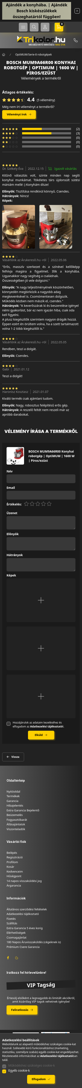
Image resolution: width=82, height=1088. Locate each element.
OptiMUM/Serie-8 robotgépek (33, 54)
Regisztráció (15, 857)
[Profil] (45, 27)
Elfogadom (39, 1079)
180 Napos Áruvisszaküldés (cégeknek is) (34, 942)
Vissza (15, 757)
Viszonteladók (16, 829)
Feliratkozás (19, 1010)
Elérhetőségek (16, 933)
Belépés (12, 853)
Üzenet (12, 513)
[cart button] (58, 27)
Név (9, 471)
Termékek (13, 796)
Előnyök (13, 534)
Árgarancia (14, 885)
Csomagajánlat (16, 937)
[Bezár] (77, 11)
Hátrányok (15, 555)
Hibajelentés (15, 805)
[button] (18, 227)
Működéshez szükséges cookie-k (31, 1065)
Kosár (10, 867)
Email (11, 488)
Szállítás (12, 923)
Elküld (39, 735)
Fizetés (11, 919)
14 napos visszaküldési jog (24, 881)
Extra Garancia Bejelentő (23, 810)
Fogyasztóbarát (17, 820)
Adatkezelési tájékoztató (23, 914)
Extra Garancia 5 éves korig (25, 928)
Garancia (12, 801)
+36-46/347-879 (76, 40)
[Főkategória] (3, 55)
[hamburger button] (23, 27)
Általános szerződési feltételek (27, 909)
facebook (7, 957)
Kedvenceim (15, 871)
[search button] (34, 27)
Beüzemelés (15, 815)
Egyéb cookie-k (19, 1070)
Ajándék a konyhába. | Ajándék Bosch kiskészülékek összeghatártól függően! (36, 10)
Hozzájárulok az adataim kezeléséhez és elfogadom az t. (38, 724)
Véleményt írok (17, 114)
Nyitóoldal (13, 791)
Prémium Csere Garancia (23, 947)
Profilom (12, 862)
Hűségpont (14, 876)
